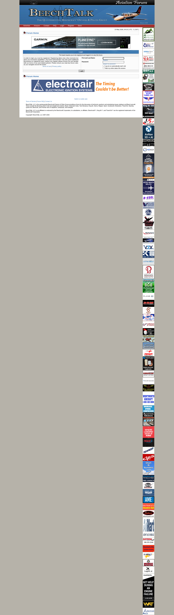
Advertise (26, 26)
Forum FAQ (40, 101)
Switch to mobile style (80, 99)
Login (62, 26)
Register (71, 26)
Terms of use (46, 66)
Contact (46, 26)
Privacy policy (56, 66)
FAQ (54, 26)
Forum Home (32, 33)
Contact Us (48, 101)
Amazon (37, 26)
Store (80, 26)
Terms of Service (31, 101)
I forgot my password (109, 64)
